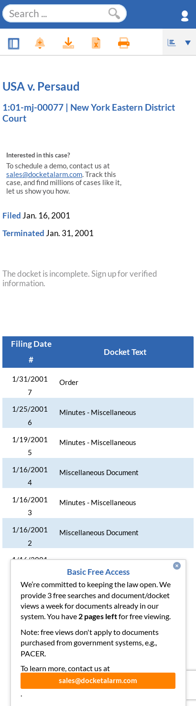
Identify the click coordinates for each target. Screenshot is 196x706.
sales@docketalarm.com (44, 174)
